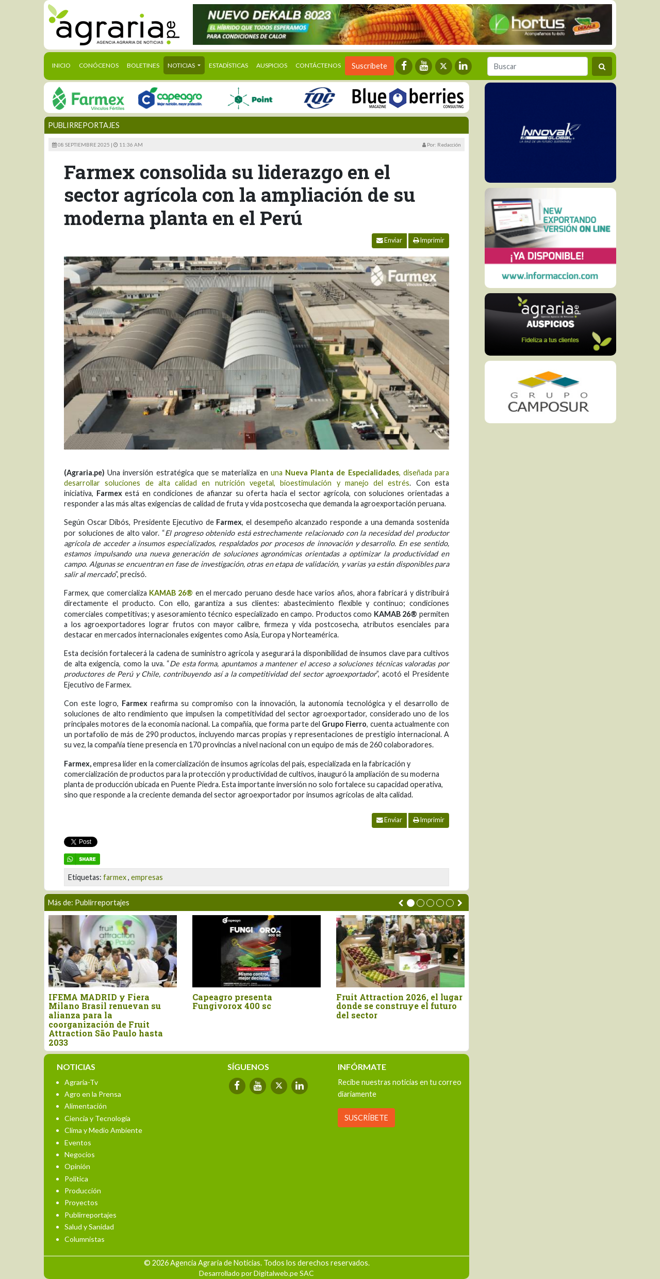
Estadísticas (228, 65)
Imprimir (428, 240)
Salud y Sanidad (89, 1226)
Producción (82, 1190)
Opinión (77, 1166)
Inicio (63, 64)
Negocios (79, 1154)
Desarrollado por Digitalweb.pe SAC (256, 1273)
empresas (147, 877)
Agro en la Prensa (92, 1094)
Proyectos (81, 1202)
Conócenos (99, 65)
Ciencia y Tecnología (97, 1118)
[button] (411, 903)
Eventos (77, 1142)
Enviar (389, 240)
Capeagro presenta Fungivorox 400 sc (232, 1002)
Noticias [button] (182, 65)
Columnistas (84, 1239)
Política (76, 1178)
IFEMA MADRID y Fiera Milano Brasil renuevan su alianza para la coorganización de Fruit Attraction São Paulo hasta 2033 (105, 1020)
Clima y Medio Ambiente (103, 1130)
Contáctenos (318, 65)
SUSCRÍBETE (366, 1117)
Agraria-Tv (81, 1082)
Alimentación (85, 1105)
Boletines (143, 65)
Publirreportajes (84, 125)
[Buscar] (537, 66)
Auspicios (271, 65)
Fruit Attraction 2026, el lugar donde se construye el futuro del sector (399, 1006)
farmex (114, 877)
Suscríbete (369, 65)
